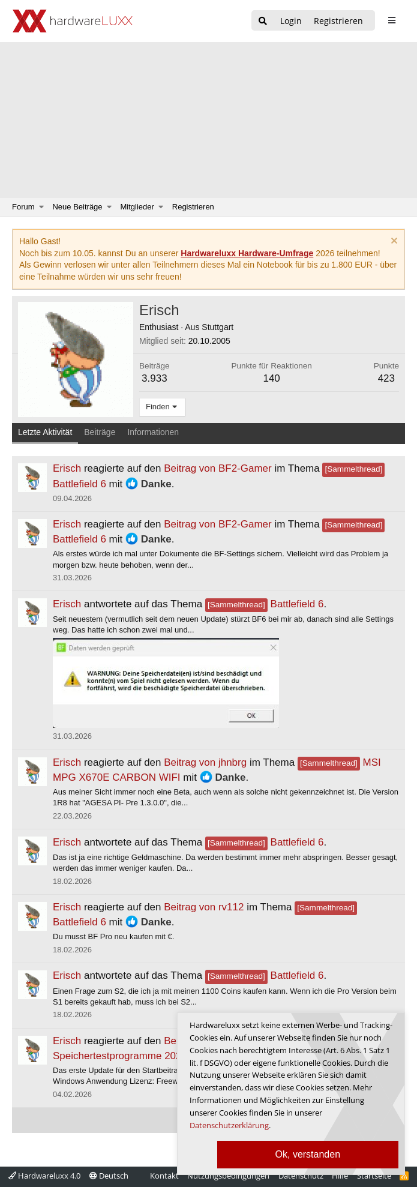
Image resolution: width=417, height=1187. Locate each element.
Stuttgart (217, 327)
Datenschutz (300, 1175)
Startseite (374, 1175)
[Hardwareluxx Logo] (73, 21)
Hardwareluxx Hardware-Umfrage (247, 253)
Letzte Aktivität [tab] (45, 432)
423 (386, 378)
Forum (23, 206)
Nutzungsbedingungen (228, 1175)
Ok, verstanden (308, 1154)
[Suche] (262, 21)
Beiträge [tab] (99, 432)
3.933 (154, 378)
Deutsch (108, 1175)
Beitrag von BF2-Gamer (218, 468)
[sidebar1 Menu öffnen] (391, 20)
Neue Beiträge (77, 206)
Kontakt (164, 1175)
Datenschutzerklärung (229, 1125)
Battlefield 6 (264, 604)
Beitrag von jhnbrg (205, 762)
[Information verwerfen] (393, 242)
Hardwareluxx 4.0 (44, 1175)
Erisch (67, 468)
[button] (41, 207)
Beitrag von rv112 (204, 907)
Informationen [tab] (153, 432)
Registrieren (193, 206)
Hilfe (340, 1175)
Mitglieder (137, 206)
